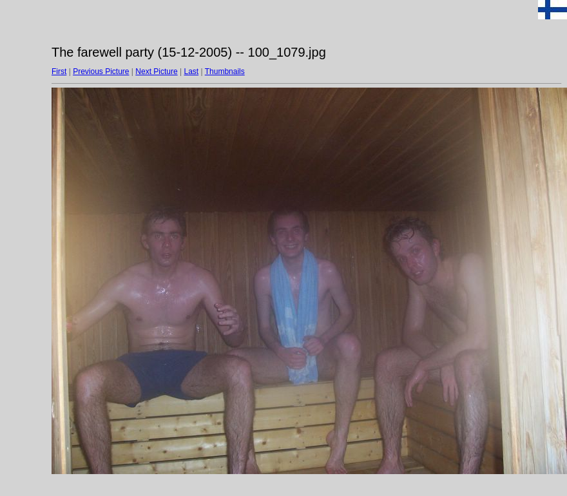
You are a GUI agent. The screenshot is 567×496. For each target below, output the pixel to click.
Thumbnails (225, 71)
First (59, 71)
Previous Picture (101, 71)
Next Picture (156, 71)
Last (191, 71)
